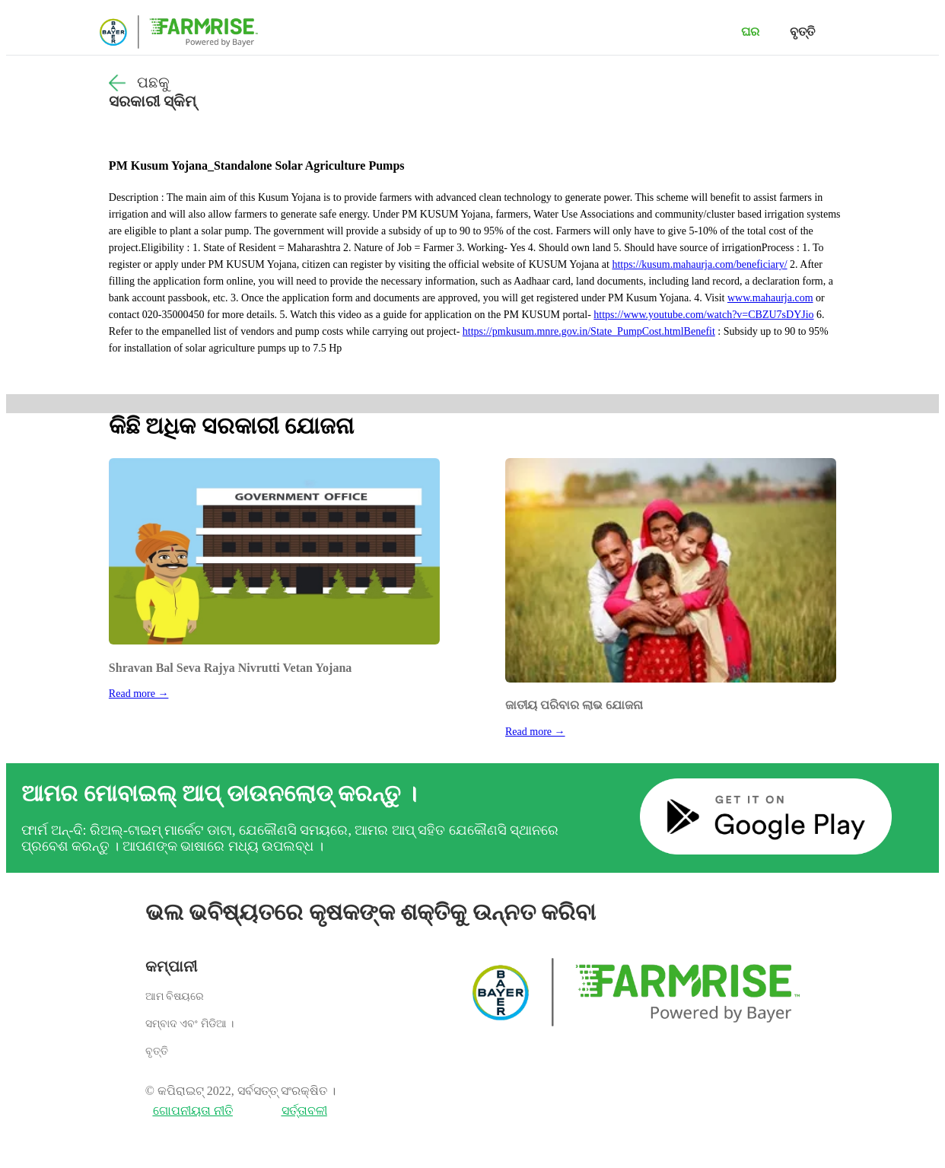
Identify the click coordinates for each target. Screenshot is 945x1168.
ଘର (750, 31)
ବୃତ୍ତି (802, 31)
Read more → (139, 693)
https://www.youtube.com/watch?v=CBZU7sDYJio (703, 314)
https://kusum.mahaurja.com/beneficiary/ (699, 264)
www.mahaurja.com (770, 298)
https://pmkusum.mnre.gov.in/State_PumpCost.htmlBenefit (589, 331)
